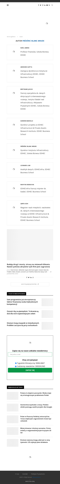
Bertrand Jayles (26, 89)
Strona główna (11, 36)
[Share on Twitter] (28, 277)
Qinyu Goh (24, 204)
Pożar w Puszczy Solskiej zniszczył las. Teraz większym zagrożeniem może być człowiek (35, 418)
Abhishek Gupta (26, 67)
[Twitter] (40, 5)
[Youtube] (47, 5)
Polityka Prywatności (38, 474)
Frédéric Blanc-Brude (28, 146)
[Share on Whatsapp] (33, 277)
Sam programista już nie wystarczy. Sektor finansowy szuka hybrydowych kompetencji (22, 301)
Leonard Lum (25, 165)
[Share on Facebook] (26, 277)
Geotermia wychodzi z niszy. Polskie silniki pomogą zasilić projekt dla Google (36, 406)
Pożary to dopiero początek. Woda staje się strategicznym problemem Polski (35, 394)
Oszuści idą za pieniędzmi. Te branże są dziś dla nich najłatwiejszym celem (22, 312)
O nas (17, 474)
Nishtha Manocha (27, 184)
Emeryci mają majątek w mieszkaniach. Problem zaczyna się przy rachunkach (23, 324)
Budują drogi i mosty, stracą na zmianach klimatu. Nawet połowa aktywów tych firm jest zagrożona (28, 265)
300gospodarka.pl (36, 477)
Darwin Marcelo (26, 121)
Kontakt (25, 474)
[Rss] (49, 5)
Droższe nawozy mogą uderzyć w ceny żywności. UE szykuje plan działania (35, 441)
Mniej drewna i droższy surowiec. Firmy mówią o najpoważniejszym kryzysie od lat (35, 430)
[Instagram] (42, 5)
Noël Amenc (24, 48)
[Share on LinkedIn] (31, 277)
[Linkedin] (44, 5)
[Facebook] (38, 5)
